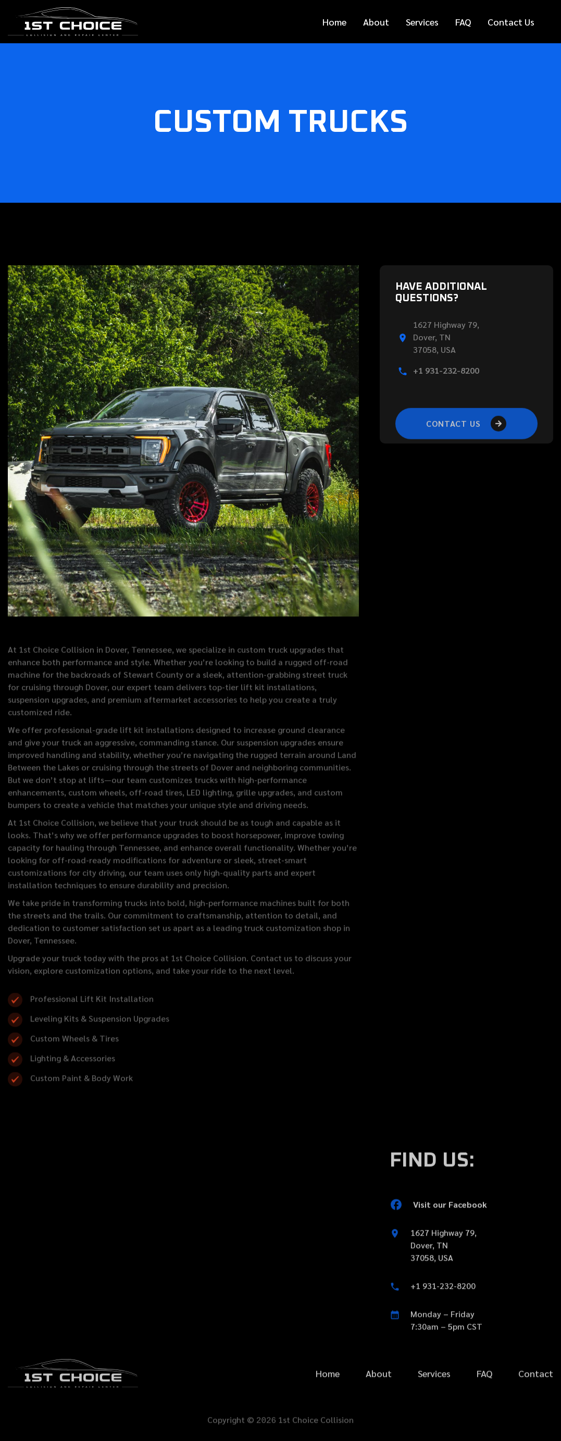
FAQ (463, 22)
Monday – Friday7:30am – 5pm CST (446, 1348)
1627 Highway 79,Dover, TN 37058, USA (443, 1273)
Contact (535, 1402)
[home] (73, 21)
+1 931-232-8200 (446, 370)
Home (334, 22)
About (376, 22)
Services (422, 22)
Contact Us (511, 22)
